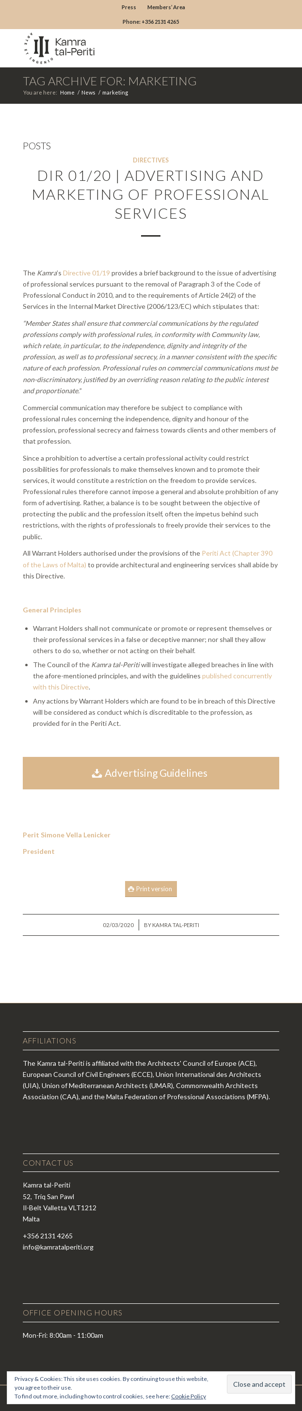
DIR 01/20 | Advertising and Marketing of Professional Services (151, 194)
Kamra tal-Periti (175, 925)
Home (67, 92)
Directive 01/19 (86, 273)
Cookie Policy (188, 1396)
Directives (151, 160)
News (88, 92)
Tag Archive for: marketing (110, 81)
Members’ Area (166, 7)
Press (129, 7)
